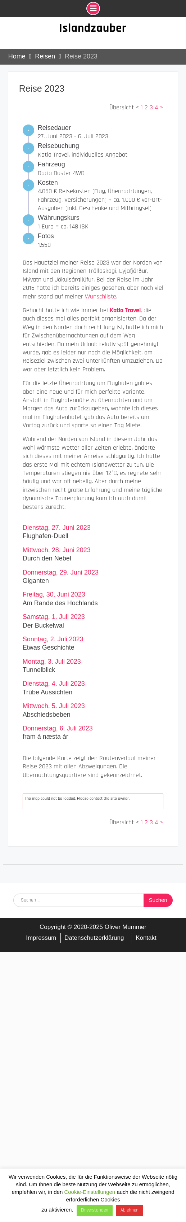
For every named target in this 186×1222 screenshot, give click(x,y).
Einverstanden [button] (94, 1210)
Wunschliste (100, 296)
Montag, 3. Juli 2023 (52, 661)
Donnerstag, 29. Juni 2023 (61, 572)
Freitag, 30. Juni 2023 (54, 594)
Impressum (41, 938)
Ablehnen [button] (130, 1210)
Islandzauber (93, 28)
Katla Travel (125, 310)
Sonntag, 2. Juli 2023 (53, 639)
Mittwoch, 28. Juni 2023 (57, 550)
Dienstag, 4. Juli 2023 (54, 683)
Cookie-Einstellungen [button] (89, 1192)
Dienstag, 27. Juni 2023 (57, 527)
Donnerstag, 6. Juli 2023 (58, 728)
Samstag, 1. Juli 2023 (54, 616)
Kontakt (146, 937)
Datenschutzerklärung (94, 937)
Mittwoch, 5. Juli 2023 (54, 706)
